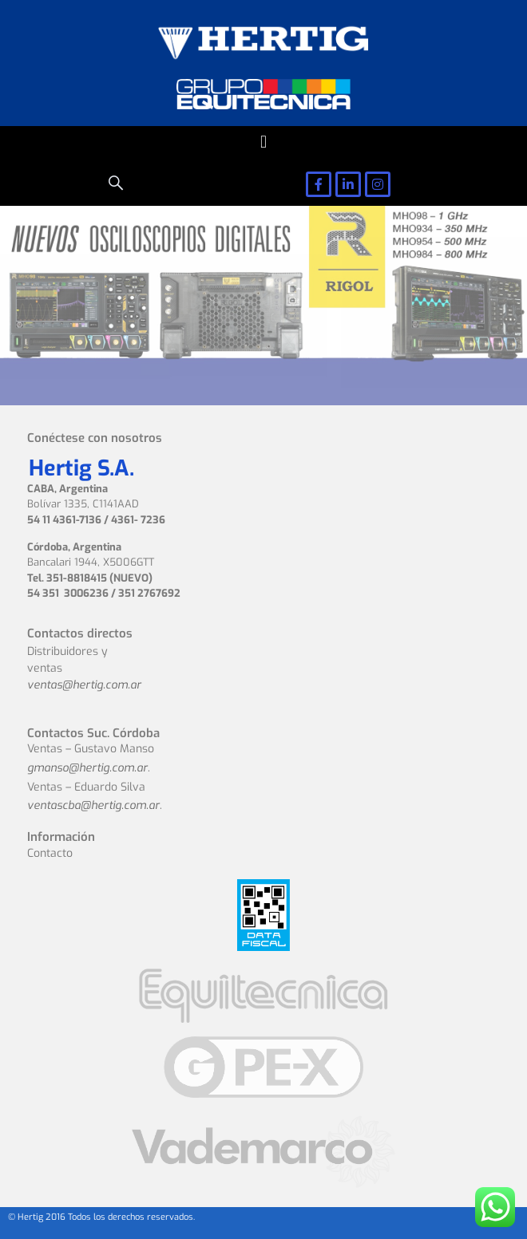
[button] (263, 142)
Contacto (50, 853)
